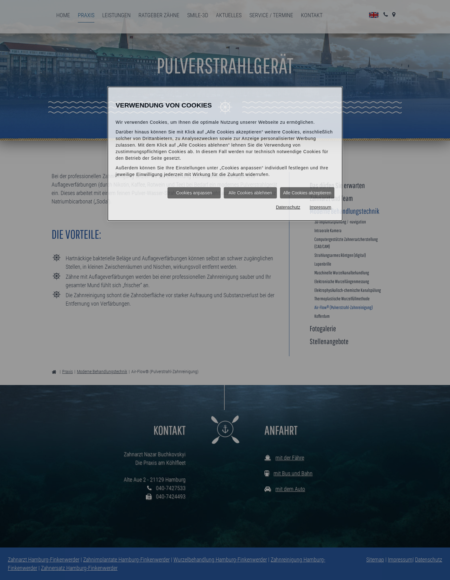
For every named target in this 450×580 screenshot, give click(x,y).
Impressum (320, 207)
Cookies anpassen (194, 192)
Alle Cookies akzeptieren (307, 192)
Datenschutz (288, 207)
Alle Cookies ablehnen (250, 192)
